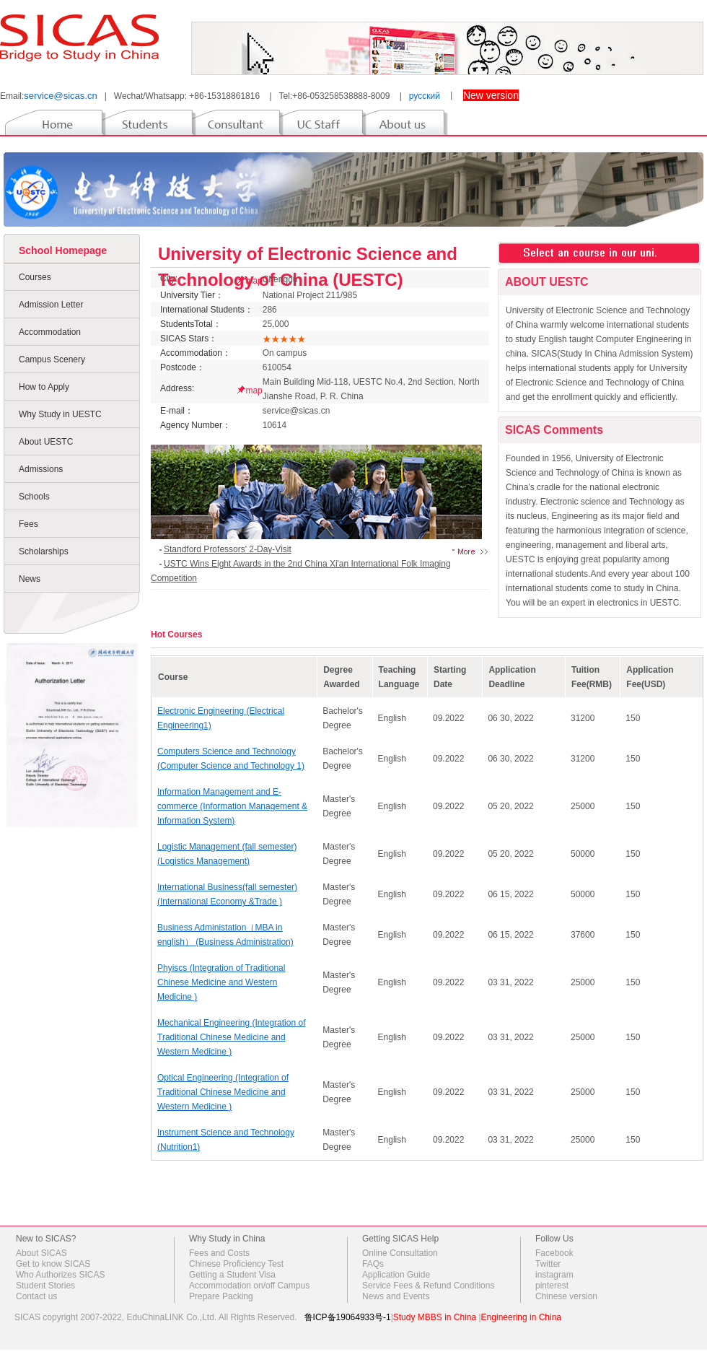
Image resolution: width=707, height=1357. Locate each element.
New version (491, 95)
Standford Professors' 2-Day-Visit (227, 549)
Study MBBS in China (434, 1317)
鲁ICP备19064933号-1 (347, 1317)
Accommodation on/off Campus (249, 1285)
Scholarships (44, 551)
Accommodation (50, 332)
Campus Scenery (52, 359)
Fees (28, 524)
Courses (35, 277)
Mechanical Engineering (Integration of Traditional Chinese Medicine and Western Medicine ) (231, 1037)
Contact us (36, 1296)
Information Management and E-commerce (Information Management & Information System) (232, 806)
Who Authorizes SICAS (60, 1275)
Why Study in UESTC (60, 414)
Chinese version (566, 1296)
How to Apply (44, 387)
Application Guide (396, 1275)
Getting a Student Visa (232, 1275)
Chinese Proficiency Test (236, 1264)
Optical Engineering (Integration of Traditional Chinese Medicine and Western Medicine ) (223, 1092)
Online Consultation (400, 1253)
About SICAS (41, 1253)
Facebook (554, 1253)
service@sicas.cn (60, 95)
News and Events (395, 1296)
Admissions (41, 469)
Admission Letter (51, 305)
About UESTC (46, 442)
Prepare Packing (221, 1296)
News (29, 579)
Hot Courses (176, 634)
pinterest (551, 1285)
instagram (554, 1275)
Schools (34, 497)
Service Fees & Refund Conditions (428, 1285)
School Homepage (63, 250)
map (253, 390)
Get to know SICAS (53, 1264)
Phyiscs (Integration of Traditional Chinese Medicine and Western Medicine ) (221, 982)
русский (424, 96)
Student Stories (45, 1285)
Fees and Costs (219, 1253)
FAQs (373, 1264)
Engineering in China (521, 1317)
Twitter (548, 1264)
